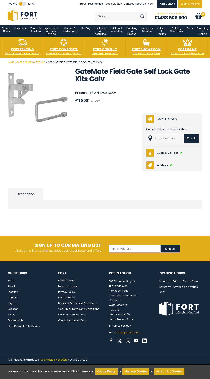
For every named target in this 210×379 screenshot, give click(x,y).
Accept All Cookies (169, 371)
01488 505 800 (171, 19)
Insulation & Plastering (100, 34)
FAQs (11, 283)
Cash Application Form (72, 317)
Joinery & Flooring (161, 34)
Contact (129, 4)
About (82, 4)
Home (11, 65)
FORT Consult (66, 283)
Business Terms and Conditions (77, 306)
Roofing (86, 31)
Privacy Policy (66, 295)
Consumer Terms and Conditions (78, 312)
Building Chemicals (176, 33)
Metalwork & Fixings (147, 33)
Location (140, 4)
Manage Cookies (136, 371)
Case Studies (113, 4)
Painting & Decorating (116, 33)
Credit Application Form (72, 323)
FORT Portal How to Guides (24, 329)
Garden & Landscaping (70, 33)
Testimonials (95, 4)
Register (13, 312)
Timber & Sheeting (35, 33)
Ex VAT (32, 4)
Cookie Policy (66, 300)
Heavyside (20, 31)
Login (11, 306)
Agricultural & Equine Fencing (51, 34)
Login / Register (190, 4)
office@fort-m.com (128, 335)
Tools (190, 31)
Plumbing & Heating (132, 34)
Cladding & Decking (202, 34)
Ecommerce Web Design (55, 362)
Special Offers (6, 33)
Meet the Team (67, 289)
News (151, 4)
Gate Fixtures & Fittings (30, 65)
